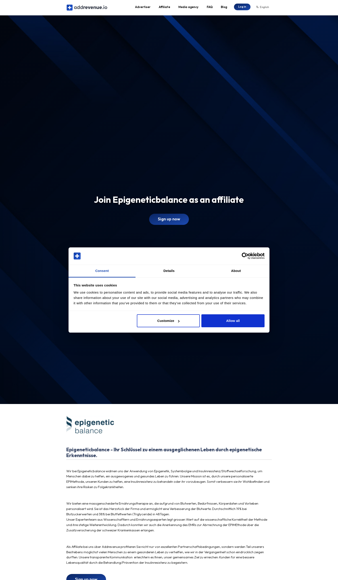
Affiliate (164, 8)
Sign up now (169, 221)
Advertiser (142, 8)
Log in (242, 7)
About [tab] (236, 271)
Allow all (233, 321)
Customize (168, 321)
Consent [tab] (102, 271)
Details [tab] (169, 271)
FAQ (210, 8)
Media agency (188, 8)
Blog (224, 8)
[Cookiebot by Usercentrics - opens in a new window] (245, 256)
